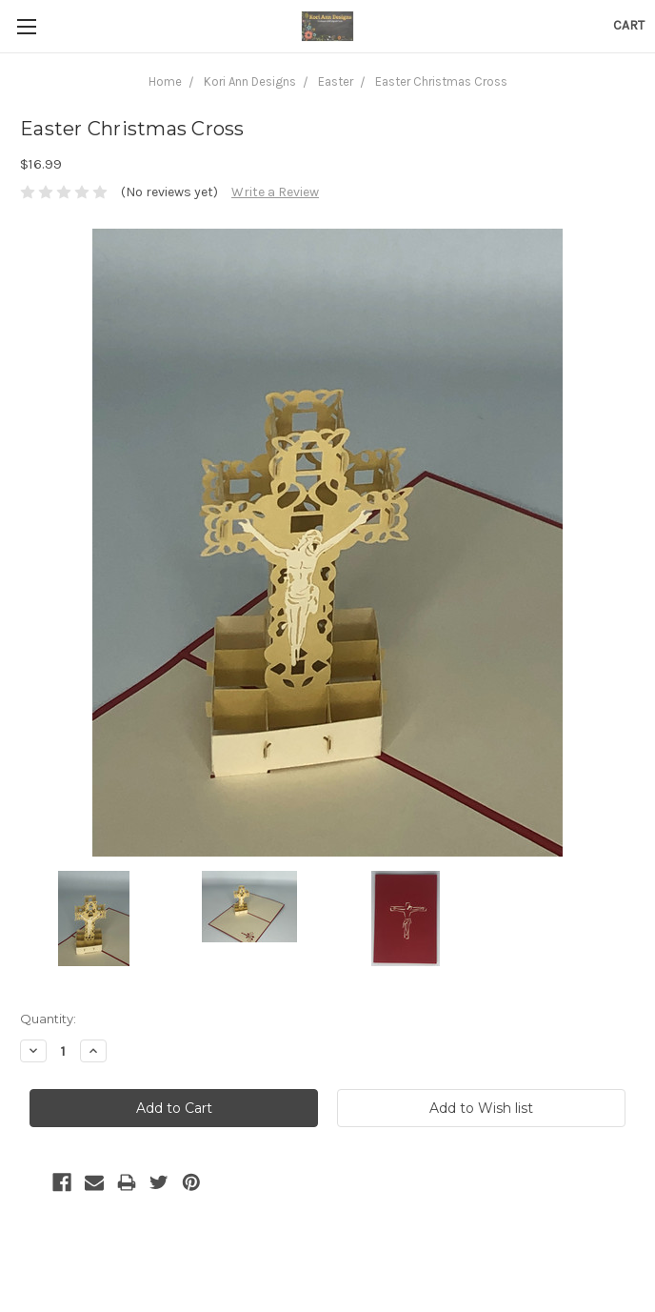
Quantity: (48, 1018)
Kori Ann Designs (250, 81)
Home (165, 81)
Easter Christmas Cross (441, 81)
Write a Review (275, 192)
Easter (335, 81)
